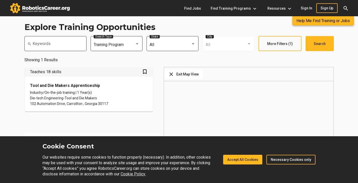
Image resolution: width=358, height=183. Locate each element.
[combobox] (116, 44)
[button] (346, 8)
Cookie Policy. (133, 174)
